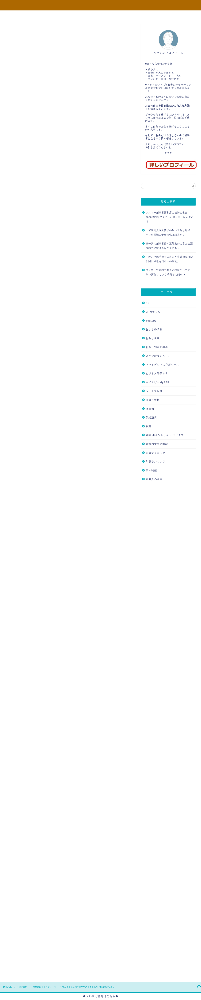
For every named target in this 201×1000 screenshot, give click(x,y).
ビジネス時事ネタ (157, 373)
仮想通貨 (151, 417)
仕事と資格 (12, 29)
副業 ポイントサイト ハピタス (165, 435)
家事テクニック (155, 452)
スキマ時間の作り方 (158, 355)
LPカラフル (153, 311)
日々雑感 (151, 470)
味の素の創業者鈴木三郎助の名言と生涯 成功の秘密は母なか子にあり (169, 245)
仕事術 (150, 408)
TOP (20, 15)
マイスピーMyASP (157, 382)
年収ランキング (155, 461)
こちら (44, 885)
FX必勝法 (117, 15)
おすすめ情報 (154, 329)
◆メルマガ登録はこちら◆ (100, 996)
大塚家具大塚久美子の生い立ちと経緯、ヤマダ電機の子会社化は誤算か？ (169, 232)
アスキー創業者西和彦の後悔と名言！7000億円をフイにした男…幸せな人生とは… (170, 217)
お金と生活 (153, 338)
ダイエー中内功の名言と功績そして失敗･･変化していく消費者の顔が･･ (168, 272)
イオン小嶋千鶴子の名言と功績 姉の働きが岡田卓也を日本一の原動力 (170, 259)
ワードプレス (154, 390)
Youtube (151, 320)
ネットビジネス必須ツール (162, 364)
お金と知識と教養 (157, 347)
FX (147, 303)
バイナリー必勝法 (149, 15)
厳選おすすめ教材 (157, 443)
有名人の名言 (154, 479)
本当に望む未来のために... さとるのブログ (100, 5)
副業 (148, 426)
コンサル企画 (85, 15)
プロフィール (52, 15)
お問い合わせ (181, 15)
